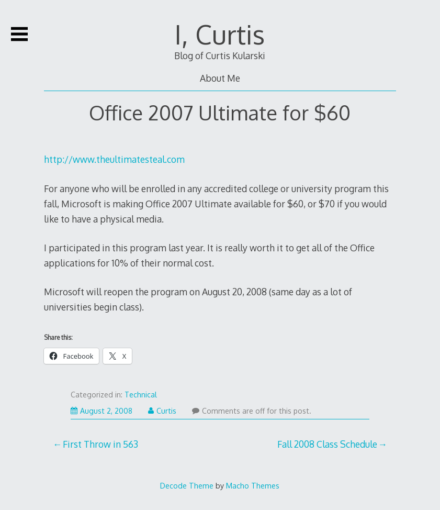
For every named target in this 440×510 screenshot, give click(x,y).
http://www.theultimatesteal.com (114, 159)
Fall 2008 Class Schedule (327, 444)
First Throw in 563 (100, 444)
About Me (220, 78)
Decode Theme (186, 485)
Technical (141, 394)
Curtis (162, 410)
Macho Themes (252, 485)
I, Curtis (220, 34)
